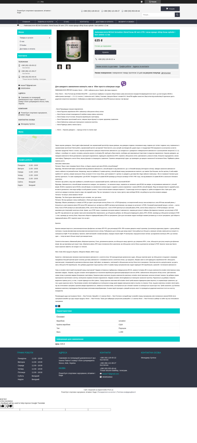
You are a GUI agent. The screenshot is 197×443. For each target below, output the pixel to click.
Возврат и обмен (126, 22)
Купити (105, 52)
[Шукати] (177, 14)
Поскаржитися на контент (107, 392)
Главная (26, 22)
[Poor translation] (9, 406)
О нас (66, 22)
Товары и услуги (45, 22)
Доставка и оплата (104, 22)
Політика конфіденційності (126, 392)
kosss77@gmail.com (28, 85)
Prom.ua (110, 390)
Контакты (84, 22)
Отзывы (23, 45)
